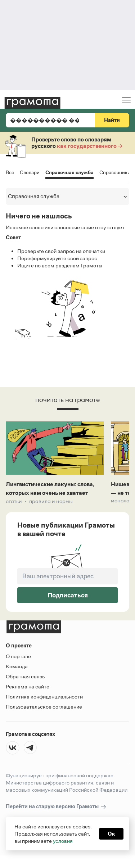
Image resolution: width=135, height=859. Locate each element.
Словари (30, 172)
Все (10, 172)
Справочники (114, 172)
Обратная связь (25, 676)
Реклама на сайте (27, 686)
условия (63, 841)
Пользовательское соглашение (44, 707)
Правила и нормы (51, 501)
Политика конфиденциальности (44, 696)
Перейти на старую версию (56, 806)
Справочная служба (69, 173)
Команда (17, 666)
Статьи (14, 501)
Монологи (123, 500)
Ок (111, 834)
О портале (18, 656)
